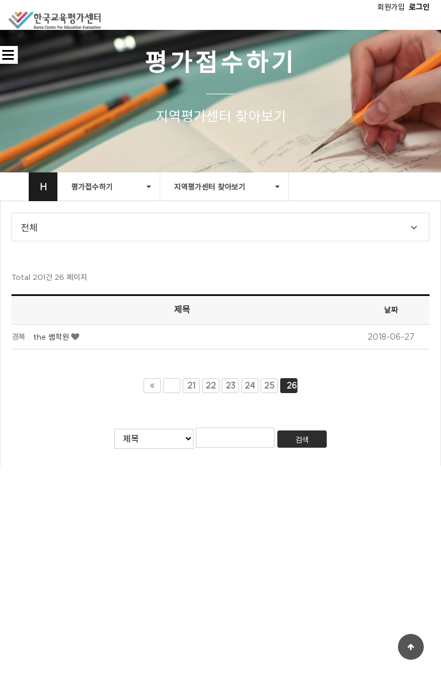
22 (211, 385)
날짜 (391, 310)
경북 (18, 337)
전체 (29, 228)
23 (230, 385)
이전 (171, 385)
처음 (152, 385)
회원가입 (391, 7)
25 (269, 385)
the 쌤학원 (52, 337)
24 (250, 385)
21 (191, 385)
